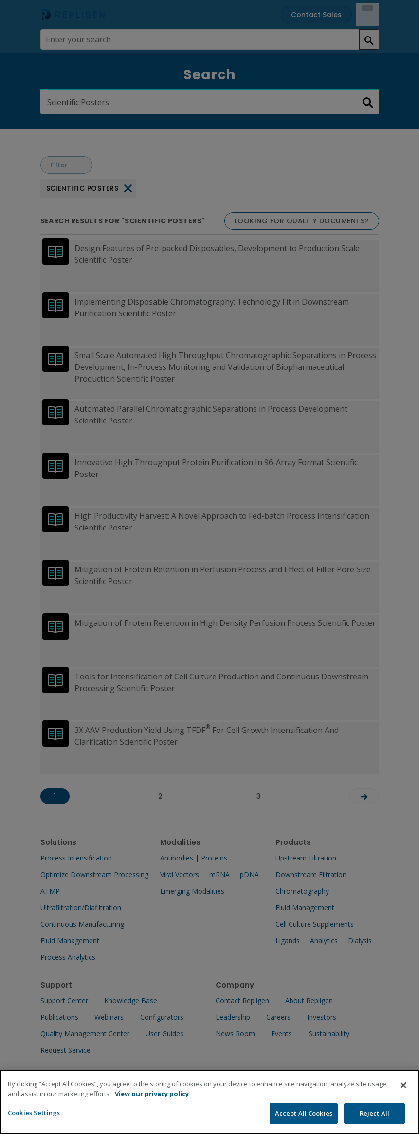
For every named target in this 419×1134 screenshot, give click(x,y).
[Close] (403, 1096)
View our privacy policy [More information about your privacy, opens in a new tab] (152, 1104)
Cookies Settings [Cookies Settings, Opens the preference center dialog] (34, 1123)
